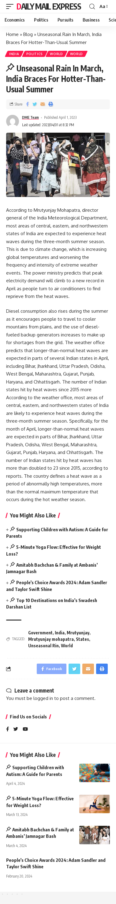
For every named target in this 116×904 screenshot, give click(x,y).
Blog (28, 34)
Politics (34, 54)
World (56, 54)
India (14, 54)
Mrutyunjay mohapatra (51, 639)
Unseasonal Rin (43, 645)
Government (40, 632)
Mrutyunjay (78, 632)
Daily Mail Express (49, 6)
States (82, 639)
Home (12, 34)
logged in (43, 698)
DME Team (30, 117)
